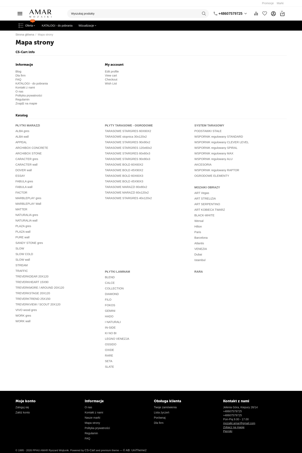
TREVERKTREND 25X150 (32, 298)
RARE (109, 355)
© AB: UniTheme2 (133, 450)
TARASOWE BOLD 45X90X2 (123, 170)
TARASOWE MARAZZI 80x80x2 (125, 187)
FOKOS (110, 305)
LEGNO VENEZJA (116, 338)
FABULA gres (24, 181)
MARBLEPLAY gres (28, 198)
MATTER (21, 209)
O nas (19, 91)
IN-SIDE (110, 327)
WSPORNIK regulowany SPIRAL (214, 147)
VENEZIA (200, 248)
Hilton (198, 226)
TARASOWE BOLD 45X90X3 (123, 181)
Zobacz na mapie (233, 427)
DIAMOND (111, 294)
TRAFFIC (21, 270)
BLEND (109, 277)
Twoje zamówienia (165, 407)
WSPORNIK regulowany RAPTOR (215, 170)
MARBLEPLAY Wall (28, 203)
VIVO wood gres (26, 310)
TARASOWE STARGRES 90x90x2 (126, 142)
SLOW (20, 248)
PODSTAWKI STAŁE (207, 131)
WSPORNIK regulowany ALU (212, 159)
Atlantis (199, 243)
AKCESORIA (202, 164)
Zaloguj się (22, 407)
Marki (280, 3)
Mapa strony (92, 422)
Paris (197, 232)
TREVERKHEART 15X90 (31, 282)
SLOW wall (22, 259)
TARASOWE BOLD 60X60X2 (123, 164)
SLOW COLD (24, 254)
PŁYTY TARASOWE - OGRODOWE (127, 125)
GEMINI (110, 310)
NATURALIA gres (26, 215)
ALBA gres (22, 131)
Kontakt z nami (25, 87)
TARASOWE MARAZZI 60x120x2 (126, 192)
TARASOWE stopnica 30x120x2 (125, 136)
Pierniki (227, 431)
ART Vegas (201, 193)
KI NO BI (110, 333)
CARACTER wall (26, 164)
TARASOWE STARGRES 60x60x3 (126, 153)
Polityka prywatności (28, 95)
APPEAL (21, 142)
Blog (18, 71)
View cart (110, 75)
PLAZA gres (23, 226)
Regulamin (22, 99)
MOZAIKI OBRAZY (206, 187)
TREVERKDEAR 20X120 (31, 276)
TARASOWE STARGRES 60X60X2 (127, 131)
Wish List (110, 83)
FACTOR (21, 192)
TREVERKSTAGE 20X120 (32, 293)
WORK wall (23, 321)
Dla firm (20, 75)
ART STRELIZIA (204, 198)
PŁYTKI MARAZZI (27, 125)
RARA (198, 271)
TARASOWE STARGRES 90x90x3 (126, 159)
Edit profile (111, 71)
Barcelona (200, 237)
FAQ (18, 79)
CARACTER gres (26, 159)
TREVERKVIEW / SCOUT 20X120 (37, 304)
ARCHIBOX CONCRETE (31, 147)
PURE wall (22, 237)
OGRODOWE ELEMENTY (210, 175)
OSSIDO (110, 344)
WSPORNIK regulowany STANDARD (217, 136)
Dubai (198, 254)
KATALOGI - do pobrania (31, 83)
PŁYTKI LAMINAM (117, 271)
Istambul (199, 260)
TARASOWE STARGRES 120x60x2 (127, 147)
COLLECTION (114, 288)
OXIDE (109, 350)
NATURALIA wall (26, 220)
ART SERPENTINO (206, 204)
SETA (108, 361)
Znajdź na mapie (26, 103)
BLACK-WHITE (203, 215)
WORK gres (23, 315)
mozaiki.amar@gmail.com (239, 423)
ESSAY (20, 175)
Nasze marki (92, 417)
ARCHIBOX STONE (28, 153)
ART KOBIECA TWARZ (208, 209)
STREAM (21, 265)
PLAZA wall (23, 231)
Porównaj (159, 417)
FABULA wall (24, 187)
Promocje (268, 3)
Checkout (111, 79)
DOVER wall (23, 170)
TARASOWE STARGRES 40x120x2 (127, 198)
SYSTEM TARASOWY (208, 125)
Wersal (198, 221)
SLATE (109, 366)
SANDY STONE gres (29, 242)
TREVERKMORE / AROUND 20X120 (39, 287)
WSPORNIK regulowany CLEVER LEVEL (220, 142)
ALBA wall (22, 136)
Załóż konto (23, 412)
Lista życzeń (161, 412)
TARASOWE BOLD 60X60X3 (123, 175)
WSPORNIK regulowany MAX (212, 153)
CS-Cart (90, 450)
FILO (108, 299)
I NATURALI (112, 322)
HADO (109, 316)
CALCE (109, 282)
